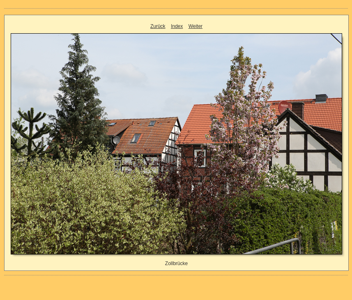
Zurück (158, 26)
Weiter (195, 26)
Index (177, 26)
